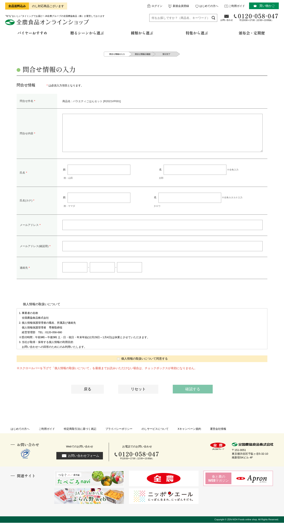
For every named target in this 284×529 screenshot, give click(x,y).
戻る (87, 395)
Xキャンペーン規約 (189, 435)
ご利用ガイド (237, 5)
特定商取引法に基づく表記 (80, 435)
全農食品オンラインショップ (47, 23)
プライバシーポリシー (118, 435)
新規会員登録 (181, 5)
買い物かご (267, 5)
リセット (138, 395)
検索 (213, 18)
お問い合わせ (226, 20)
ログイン (157, 5)
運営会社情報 (218, 435)
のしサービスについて (155, 435)
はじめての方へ (208, 5)
